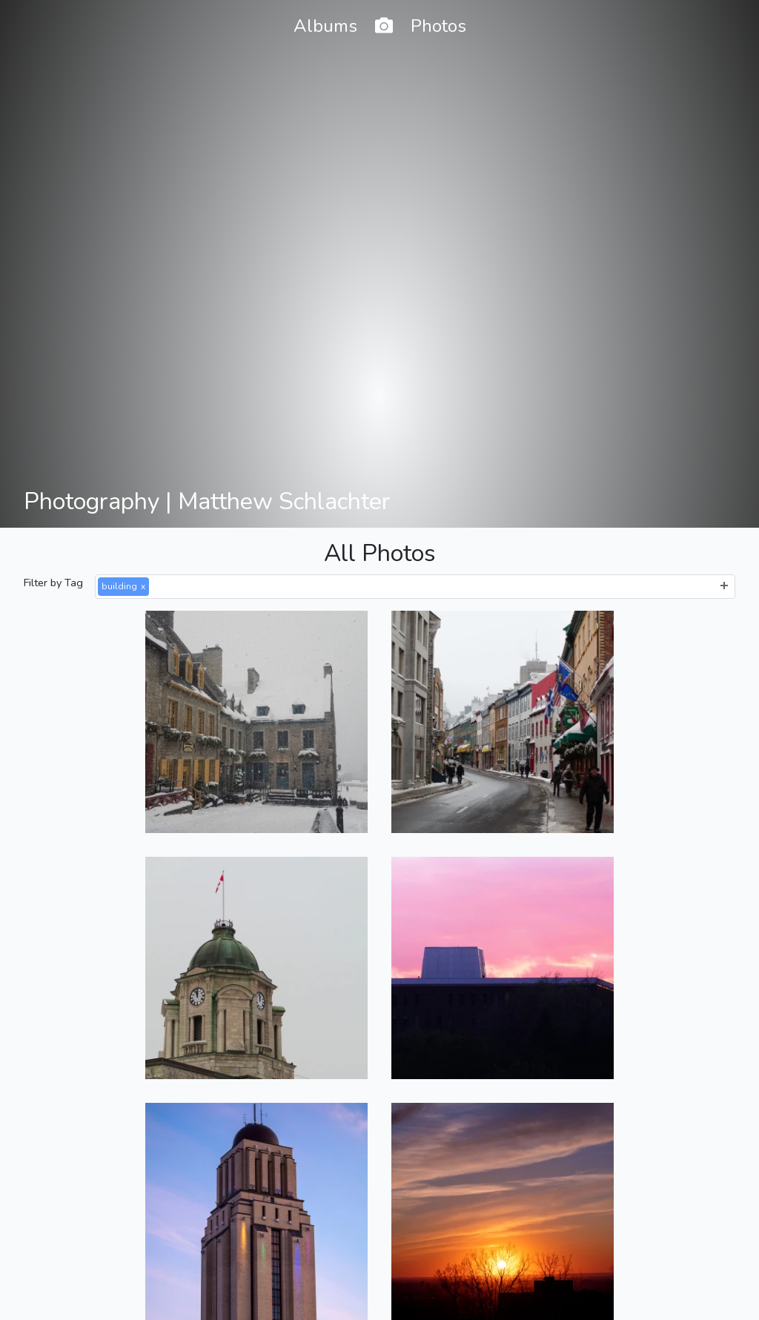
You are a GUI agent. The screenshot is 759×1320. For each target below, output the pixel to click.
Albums (325, 26)
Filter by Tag (53, 582)
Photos (438, 26)
